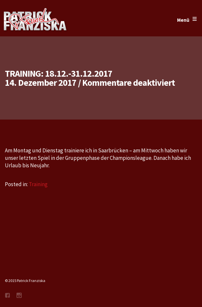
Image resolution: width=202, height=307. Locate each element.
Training (38, 184)
